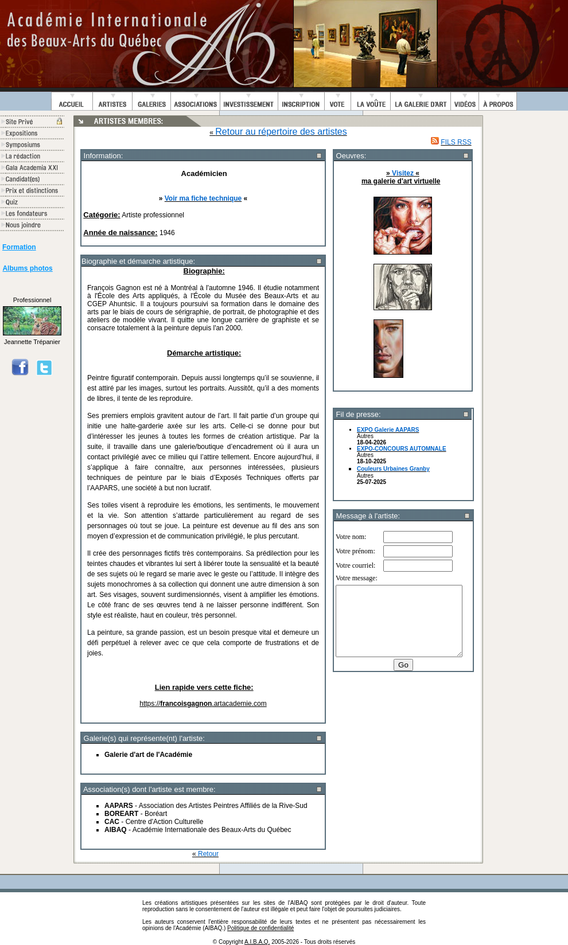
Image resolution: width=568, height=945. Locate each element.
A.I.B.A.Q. (257, 942)
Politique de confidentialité (260, 928)
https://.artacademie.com (202, 704)
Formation (19, 247)
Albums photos (27, 268)
